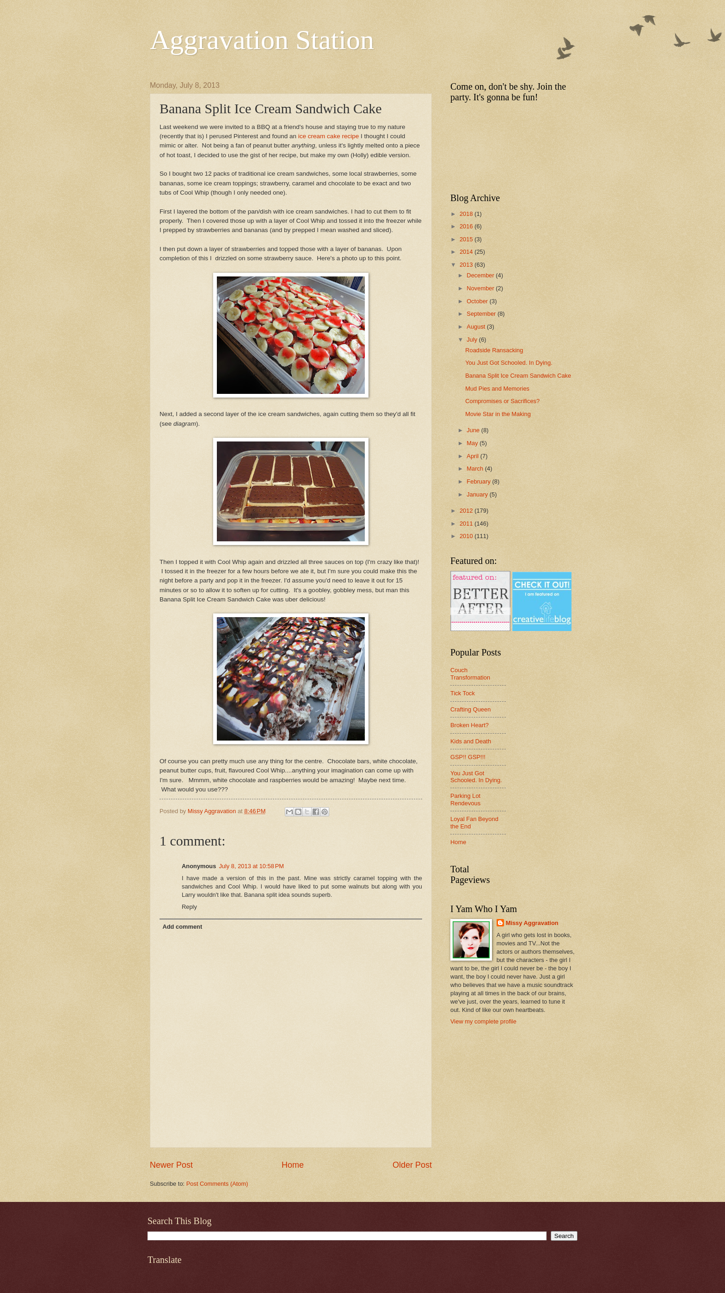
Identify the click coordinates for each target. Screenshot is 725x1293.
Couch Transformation (470, 673)
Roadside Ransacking (494, 350)
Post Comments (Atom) (217, 1183)
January (478, 494)
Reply (189, 906)
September (482, 313)
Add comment (182, 926)
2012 (467, 510)
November (481, 288)
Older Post (412, 1165)
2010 (467, 536)
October (478, 301)
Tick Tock (462, 693)
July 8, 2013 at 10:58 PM (251, 866)
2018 (467, 213)
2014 (467, 251)
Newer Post (171, 1165)
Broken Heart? (469, 725)
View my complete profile (483, 1021)
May (473, 443)
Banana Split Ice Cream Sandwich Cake (518, 375)
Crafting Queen (470, 709)
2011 (467, 523)
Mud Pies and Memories (497, 388)
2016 (467, 226)
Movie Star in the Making (498, 414)
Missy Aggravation (532, 922)
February (479, 481)
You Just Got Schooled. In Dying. (508, 362)
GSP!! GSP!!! (467, 757)
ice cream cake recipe (327, 136)
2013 (467, 264)
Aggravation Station (262, 40)
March (476, 468)
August (477, 326)
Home (293, 1165)
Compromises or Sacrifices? (502, 401)
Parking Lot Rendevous (465, 799)
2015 (467, 239)
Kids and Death (470, 741)
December (481, 275)
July (473, 339)
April (473, 456)
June (474, 430)
